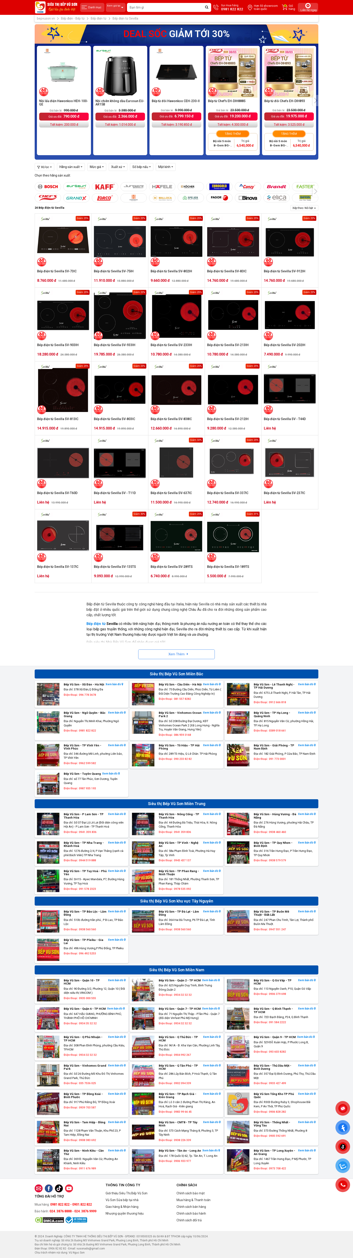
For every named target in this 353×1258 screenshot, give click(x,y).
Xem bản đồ (114, 684)
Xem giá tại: (115, 7)
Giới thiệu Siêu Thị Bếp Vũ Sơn (126, 1193)
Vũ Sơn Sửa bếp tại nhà (122, 1200)
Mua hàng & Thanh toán (193, 1200)
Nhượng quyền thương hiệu (125, 1213)
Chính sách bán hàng (191, 1207)
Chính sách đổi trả (189, 1220)
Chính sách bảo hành (191, 1213)
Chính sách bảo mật (190, 1193)
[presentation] (315, 100)
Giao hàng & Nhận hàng (122, 1207)
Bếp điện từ (96, 624)
